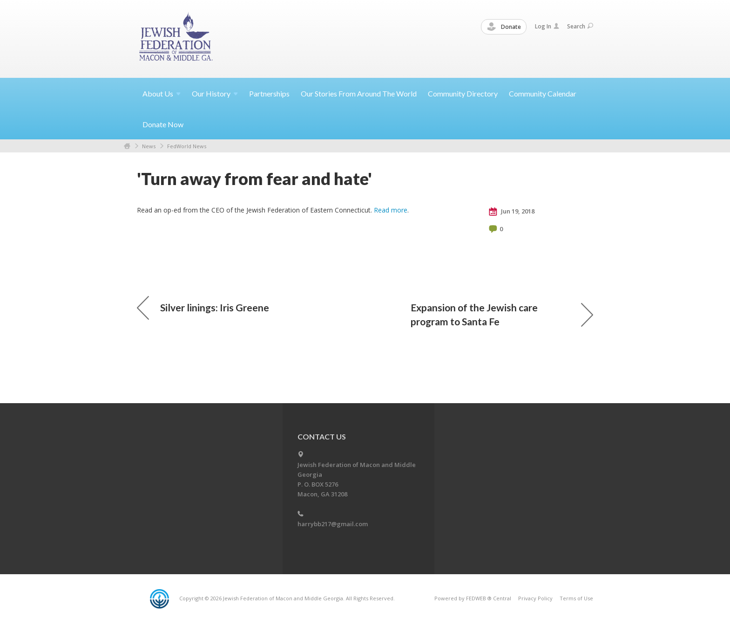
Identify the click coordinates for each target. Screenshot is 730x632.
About (161, 93)
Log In (547, 26)
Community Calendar (542, 93)
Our (215, 93)
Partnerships (269, 93)
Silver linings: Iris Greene (203, 308)
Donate (504, 27)
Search (580, 26)
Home (127, 146)
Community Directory (463, 93)
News (148, 146)
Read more (390, 210)
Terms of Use (576, 598)
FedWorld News (186, 146)
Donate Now (162, 124)
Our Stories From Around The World (359, 93)
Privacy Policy (535, 598)
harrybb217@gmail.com (332, 524)
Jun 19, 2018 (511, 211)
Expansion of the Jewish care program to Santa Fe (502, 314)
